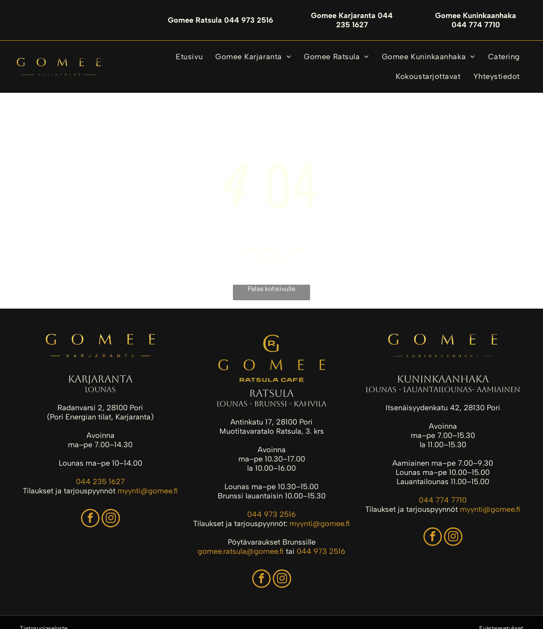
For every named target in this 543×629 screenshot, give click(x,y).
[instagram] (111, 519)
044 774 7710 (443, 500)
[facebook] (90, 519)
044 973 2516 (271, 514)
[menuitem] (189, 57)
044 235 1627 (100, 481)
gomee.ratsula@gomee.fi (241, 551)
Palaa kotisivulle (271, 289)
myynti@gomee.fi (147, 490)
